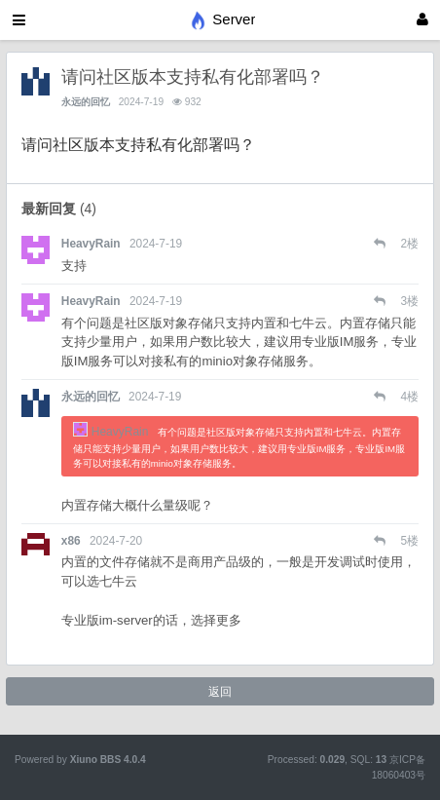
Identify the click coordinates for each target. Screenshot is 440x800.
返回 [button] (220, 692)
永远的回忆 (85, 101)
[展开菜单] (19, 20)
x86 (71, 541)
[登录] (422, 20)
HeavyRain (91, 243)
